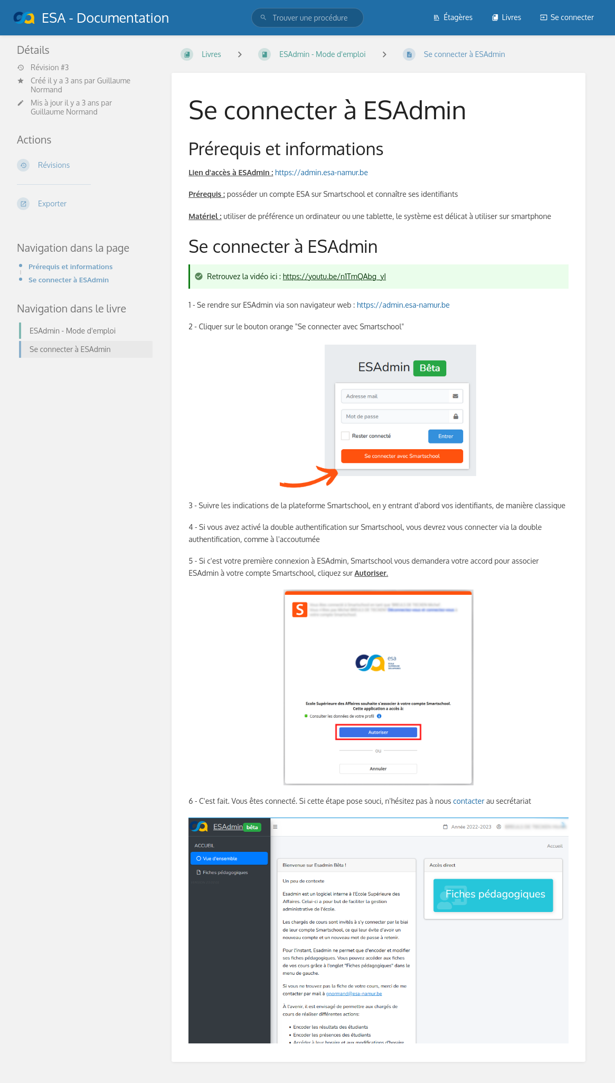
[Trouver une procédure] (263, 17)
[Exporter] (81, 203)
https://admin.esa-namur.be (321, 172)
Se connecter (567, 17)
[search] (307, 17)
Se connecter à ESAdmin (69, 279)
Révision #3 (43, 67)
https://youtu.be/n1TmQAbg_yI (334, 276)
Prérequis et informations (70, 266)
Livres (506, 17)
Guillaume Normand (64, 111)
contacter (468, 800)
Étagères (452, 17)
